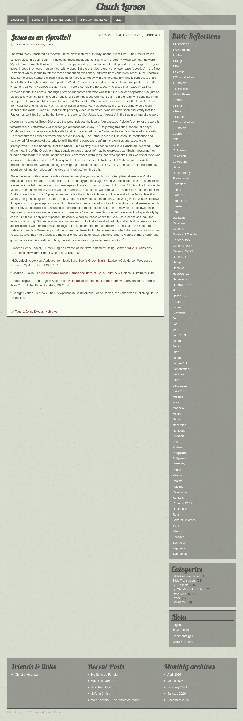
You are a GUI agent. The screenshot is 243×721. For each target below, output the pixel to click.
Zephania (179, 548)
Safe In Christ (100, 693)
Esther (177, 189)
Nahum (177, 419)
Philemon (179, 447)
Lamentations (182, 369)
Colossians (180, 161)
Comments (183, 636)
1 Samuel (179, 72)
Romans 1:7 (181, 509)
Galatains (179, 217)
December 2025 (178, 700)
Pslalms (178, 486)
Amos (176, 144)
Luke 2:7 (178, 391)
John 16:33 (180, 335)
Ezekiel (177, 206)
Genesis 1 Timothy (185, 234)
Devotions (17, 19)
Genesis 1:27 (181, 240)
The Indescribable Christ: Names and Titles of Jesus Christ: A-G (77, 273)
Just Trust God (101, 687)
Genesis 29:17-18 (184, 245)
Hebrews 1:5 (181, 273)
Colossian (179, 156)
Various (177, 531)
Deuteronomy (182, 173)
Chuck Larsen (120, 6)
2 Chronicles (181, 88)
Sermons (38, 19)
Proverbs (179, 464)
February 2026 (177, 687)
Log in (177, 625)
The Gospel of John (190, 589)
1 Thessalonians (183, 77)
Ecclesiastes (181, 178)
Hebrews (41, 293)
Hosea (177, 290)
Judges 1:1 (180, 363)
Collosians (179, 150)
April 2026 (174, 674)
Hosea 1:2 (179, 296)
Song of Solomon (184, 520)
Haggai (177, 262)
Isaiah (177, 301)
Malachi (178, 397)
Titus (176, 525)
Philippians (180, 453)
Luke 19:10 (180, 385)
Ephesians (180, 184)
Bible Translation (62, 19)
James (177, 307)
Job (175, 318)
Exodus (39, 311)
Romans (178, 497)
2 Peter (177, 111)
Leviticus (178, 374)
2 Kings (178, 105)
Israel (118, 19)
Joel (175, 324)
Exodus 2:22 (181, 200)
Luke (176, 380)
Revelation (180, 492)
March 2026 (175, 681)
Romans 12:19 (182, 503)
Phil (175, 441)
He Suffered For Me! (104, 674)
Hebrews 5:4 (181, 279)
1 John (27, 311)
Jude (176, 352)
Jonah (177, 341)
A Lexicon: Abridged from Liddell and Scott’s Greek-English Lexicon (73, 260)
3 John (177, 133)
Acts (175, 139)
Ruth (176, 514)
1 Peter (177, 66)
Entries (181, 630)
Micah (177, 413)
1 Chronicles (181, 44)
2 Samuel (179, 117)
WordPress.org (183, 641)
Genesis (178, 229)
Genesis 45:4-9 (183, 251)
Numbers (179, 430)
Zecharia (178, 537)
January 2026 (176, 693)
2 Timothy (179, 128)
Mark (176, 402)
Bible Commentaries (93, 19)
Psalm (177, 469)
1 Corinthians (181, 49)
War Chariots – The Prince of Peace (115, 700)
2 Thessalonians (183, 122)
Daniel (177, 167)
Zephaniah (180, 553)
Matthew (178, 408)
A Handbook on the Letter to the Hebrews (95, 281)
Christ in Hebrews (27, 674)
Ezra (176, 212)
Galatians (179, 223)
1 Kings (178, 61)
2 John (177, 100)
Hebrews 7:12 (182, 285)
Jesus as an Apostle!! (40, 37)
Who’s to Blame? (102, 681)
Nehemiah (179, 425)
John (176, 329)
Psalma (178, 475)
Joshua (177, 346)
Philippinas (180, 458)
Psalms (177, 481)
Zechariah (179, 542)
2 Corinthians (181, 94)
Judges (177, 357)
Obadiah (178, 436)
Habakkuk (179, 256)
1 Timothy (179, 83)
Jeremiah (179, 313)
